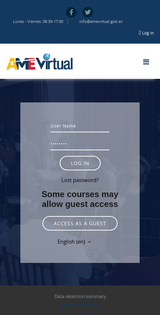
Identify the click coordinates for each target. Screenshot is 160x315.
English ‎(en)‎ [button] (72, 241)
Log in (148, 33)
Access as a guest (80, 223)
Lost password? (80, 179)
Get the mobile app (80, 304)
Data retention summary (80, 296)
